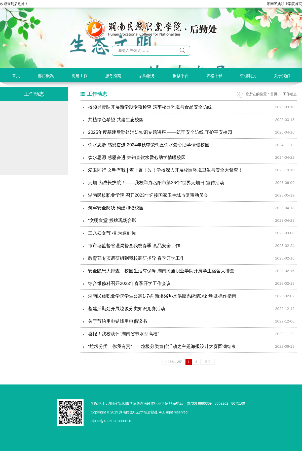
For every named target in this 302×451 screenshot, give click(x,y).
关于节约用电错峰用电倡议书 (117, 321)
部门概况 (46, 76)
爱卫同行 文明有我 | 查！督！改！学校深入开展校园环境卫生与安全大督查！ (165, 170)
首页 (16, 76)
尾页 (208, 362)
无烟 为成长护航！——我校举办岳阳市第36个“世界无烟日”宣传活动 (156, 182)
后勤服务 (147, 76)
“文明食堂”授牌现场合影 (112, 220)
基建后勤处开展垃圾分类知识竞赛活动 (126, 308)
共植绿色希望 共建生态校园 (116, 119)
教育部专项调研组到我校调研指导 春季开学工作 (136, 258)
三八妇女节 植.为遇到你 (112, 233)
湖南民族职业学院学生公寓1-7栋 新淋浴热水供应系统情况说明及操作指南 (162, 296)
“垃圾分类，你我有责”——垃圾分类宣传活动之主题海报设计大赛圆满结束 (162, 346)
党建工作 (79, 76)
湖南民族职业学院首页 (284, 4)
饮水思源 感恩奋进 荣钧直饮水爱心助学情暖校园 (137, 157)
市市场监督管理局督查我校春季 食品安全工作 (134, 245)
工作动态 (290, 94)
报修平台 (181, 76)
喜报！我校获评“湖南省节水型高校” (123, 333)
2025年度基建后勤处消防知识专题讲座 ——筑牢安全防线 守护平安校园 (160, 132)
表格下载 (214, 76)
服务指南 (113, 76)
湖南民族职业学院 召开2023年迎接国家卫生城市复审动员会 (148, 195)
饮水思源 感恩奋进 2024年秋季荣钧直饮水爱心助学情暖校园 (148, 144)
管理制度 (248, 76)
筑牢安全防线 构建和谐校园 (116, 207)
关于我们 (282, 76)
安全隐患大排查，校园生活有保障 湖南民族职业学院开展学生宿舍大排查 (161, 270)
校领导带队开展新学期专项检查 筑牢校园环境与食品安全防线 (150, 107)
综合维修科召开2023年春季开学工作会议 (129, 283)
